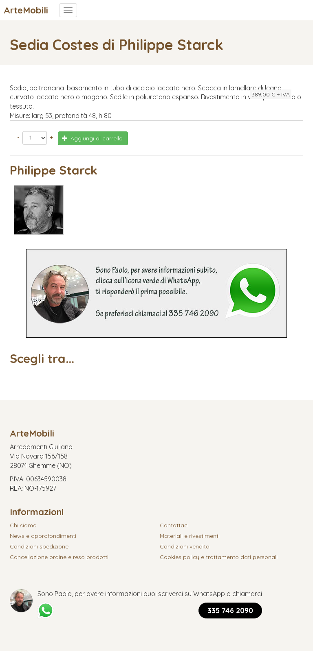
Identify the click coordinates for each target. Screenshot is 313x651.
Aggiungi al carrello (92, 138)
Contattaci (174, 525)
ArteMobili (26, 10)
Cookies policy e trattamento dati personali (219, 557)
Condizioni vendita (184, 546)
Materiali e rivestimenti (190, 536)
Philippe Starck (53, 170)
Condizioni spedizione (39, 546)
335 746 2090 (230, 610)
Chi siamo (23, 525)
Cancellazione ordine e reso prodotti (59, 557)
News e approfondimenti (43, 536)
